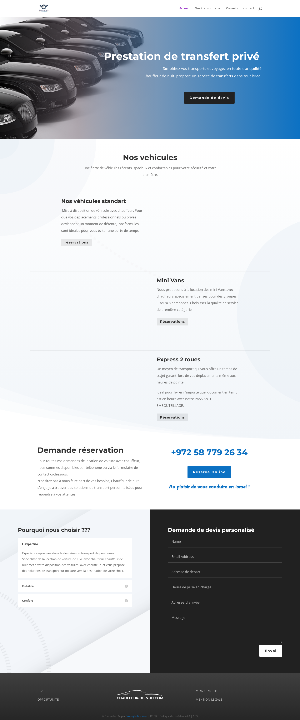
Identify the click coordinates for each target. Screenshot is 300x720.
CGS (41, 691)
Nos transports (205, 8)
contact (248, 8)
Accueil (184, 8)
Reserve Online (209, 472)
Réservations (172, 322)
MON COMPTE (206, 691)
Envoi (271, 651)
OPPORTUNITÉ (48, 699)
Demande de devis (209, 98)
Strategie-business (137, 716)
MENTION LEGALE (209, 699)
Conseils (232, 8)
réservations (76, 242)
